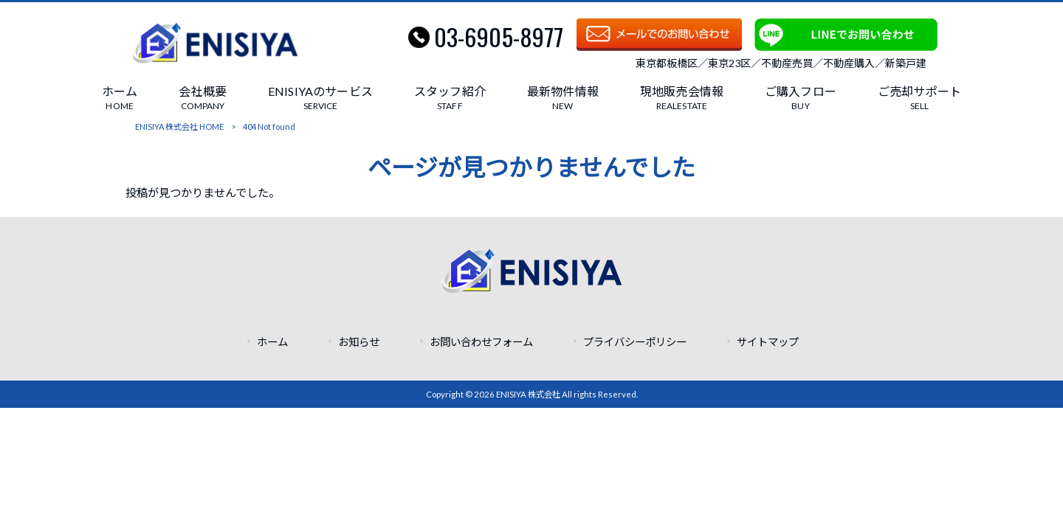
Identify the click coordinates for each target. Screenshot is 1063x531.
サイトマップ (768, 342)
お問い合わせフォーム (481, 342)
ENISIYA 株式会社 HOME (179, 126)
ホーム (272, 342)
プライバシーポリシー (635, 342)
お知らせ (358, 342)
